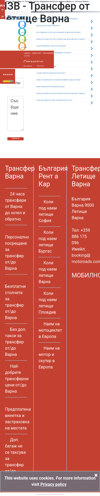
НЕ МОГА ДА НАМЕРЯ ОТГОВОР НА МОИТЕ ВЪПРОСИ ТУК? (54, 100)
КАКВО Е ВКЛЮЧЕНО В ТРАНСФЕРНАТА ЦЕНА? (50, 86)
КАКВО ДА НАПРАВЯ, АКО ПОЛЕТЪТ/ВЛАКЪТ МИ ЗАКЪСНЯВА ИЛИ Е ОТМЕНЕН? (60, 93)
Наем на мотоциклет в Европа (50, 330)
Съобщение (15, 113)
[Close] (96, 475)
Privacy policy (53, 484)
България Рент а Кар (53, 176)
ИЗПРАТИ (15, 139)
